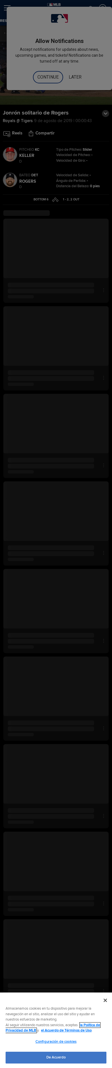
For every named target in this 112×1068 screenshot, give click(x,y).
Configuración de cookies (56, 1041)
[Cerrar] (105, 1000)
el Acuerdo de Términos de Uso (66, 1030)
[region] (56, 1030)
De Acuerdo (56, 1057)
